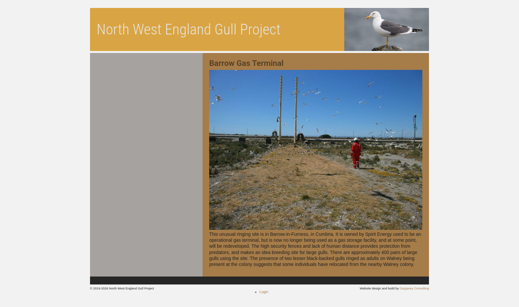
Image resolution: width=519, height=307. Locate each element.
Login (264, 292)
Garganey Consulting (414, 288)
